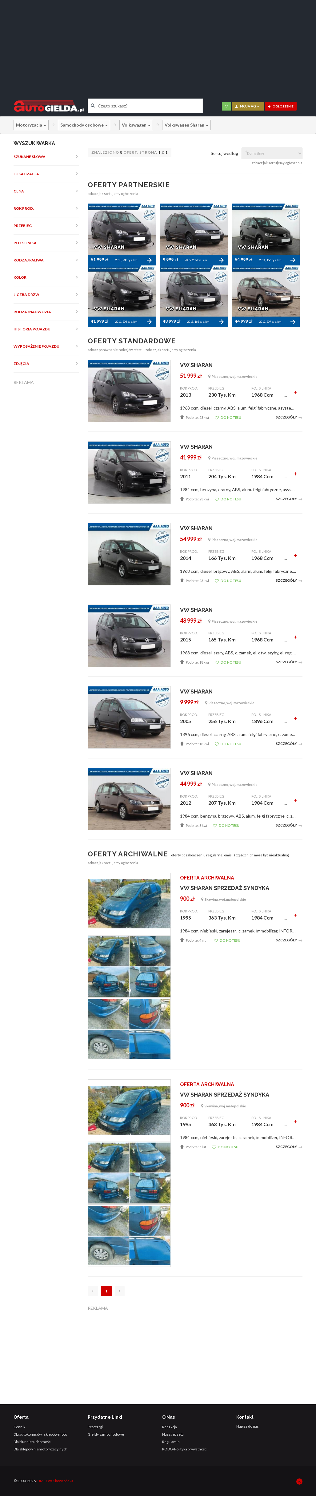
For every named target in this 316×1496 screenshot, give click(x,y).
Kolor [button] (20, 277)
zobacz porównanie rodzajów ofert (115, 350)
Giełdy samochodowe (106, 1434)
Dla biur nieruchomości (32, 1441)
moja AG (247, 106)
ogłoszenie (281, 106)
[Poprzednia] (93, 1291)
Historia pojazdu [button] (32, 329)
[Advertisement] (158, 45)
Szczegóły (289, 417)
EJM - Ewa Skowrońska (54, 1480)
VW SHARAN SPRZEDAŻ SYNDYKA (224, 888)
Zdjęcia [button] (21, 363)
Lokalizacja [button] (26, 174)
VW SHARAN (196, 365)
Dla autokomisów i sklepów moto (40, 1434)
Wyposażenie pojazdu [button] (36, 346)
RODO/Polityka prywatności (184, 1449)
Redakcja (169, 1427)
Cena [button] (19, 191)
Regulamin (171, 1441)
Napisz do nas (247, 1426)
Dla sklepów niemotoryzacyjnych (40, 1449)
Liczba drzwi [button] (27, 294)
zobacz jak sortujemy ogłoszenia (277, 163)
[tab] (46, 156)
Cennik (19, 1427)
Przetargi (95, 1427)
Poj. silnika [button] (25, 243)
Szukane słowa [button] (30, 156)
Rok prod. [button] (24, 208)
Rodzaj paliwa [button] (29, 260)
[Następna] (120, 1291)
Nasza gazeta (173, 1434)
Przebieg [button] (23, 225)
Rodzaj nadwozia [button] (32, 311)
